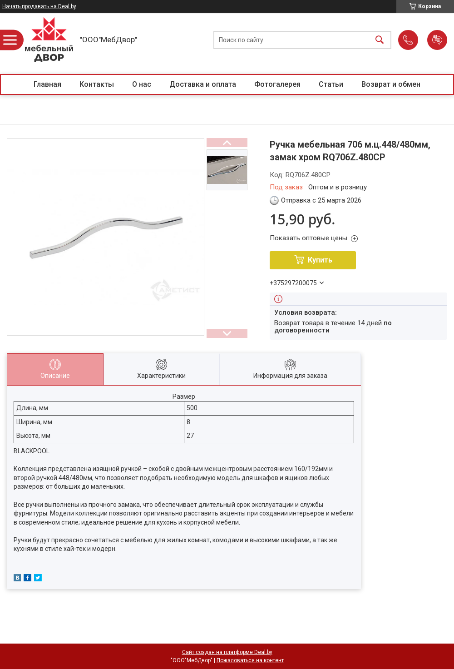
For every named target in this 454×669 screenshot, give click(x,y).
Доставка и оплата (202, 84)
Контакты (96, 84)
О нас (141, 84)
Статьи (331, 84)
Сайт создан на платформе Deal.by (227, 652)
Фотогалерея (277, 84)
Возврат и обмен (390, 84)
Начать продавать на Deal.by (39, 6)
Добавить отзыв (437, 40)
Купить (320, 260)
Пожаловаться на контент (250, 660)
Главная (47, 84)
